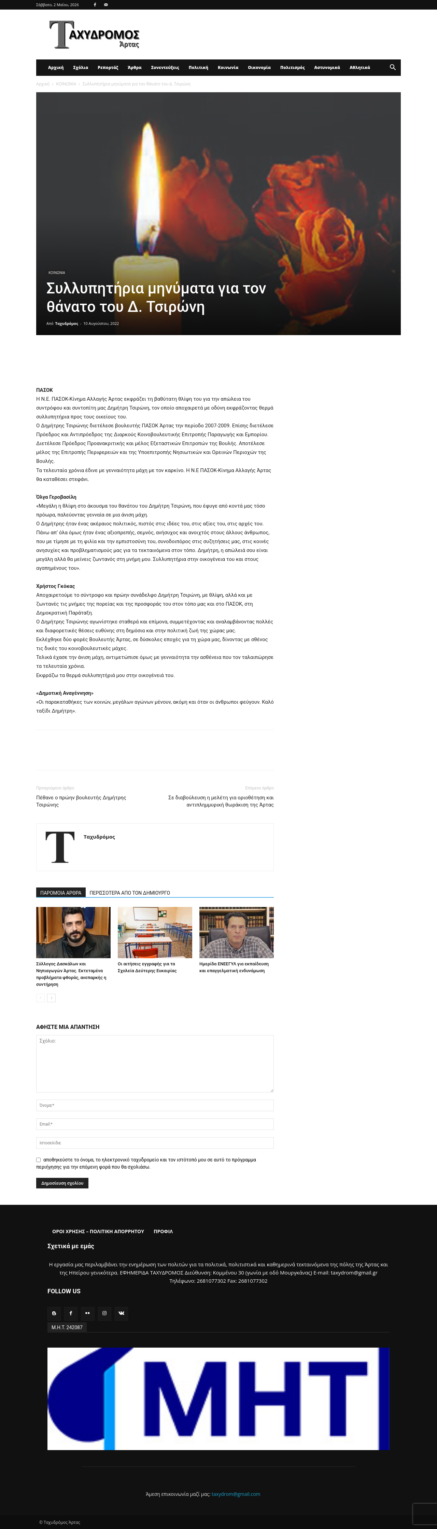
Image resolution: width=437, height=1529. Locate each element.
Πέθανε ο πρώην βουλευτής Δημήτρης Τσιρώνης (81, 801)
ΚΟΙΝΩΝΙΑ (66, 84)
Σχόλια (80, 67)
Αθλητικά (360, 67)
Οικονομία (259, 67)
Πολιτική (198, 67)
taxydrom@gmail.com (236, 1494)
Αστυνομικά (327, 67)
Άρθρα (135, 67)
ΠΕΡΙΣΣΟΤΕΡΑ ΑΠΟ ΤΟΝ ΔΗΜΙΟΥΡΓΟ (130, 893)
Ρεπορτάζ (108, 67)
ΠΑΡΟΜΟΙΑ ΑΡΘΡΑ (61, 893)
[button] (392, 68)
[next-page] (51, 998)
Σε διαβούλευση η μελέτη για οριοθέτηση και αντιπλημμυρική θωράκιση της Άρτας (221, 801)
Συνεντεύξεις (165, 67)
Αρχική (56, 67)
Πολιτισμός (292, 67)
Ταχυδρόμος (66, 323)
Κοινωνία (228, 67)
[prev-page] (40, 998)
